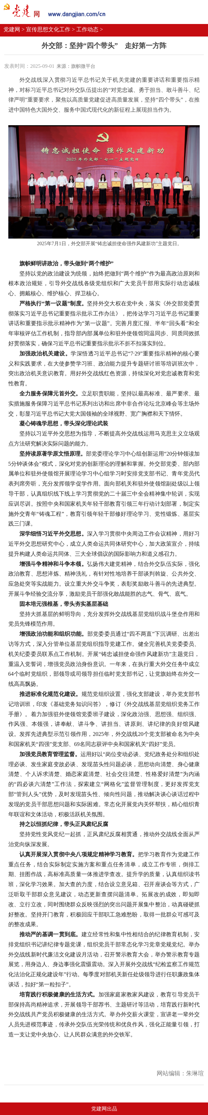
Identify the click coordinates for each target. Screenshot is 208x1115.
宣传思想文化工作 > (50, 29)
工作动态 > (89, 29)
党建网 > (14, 29)
